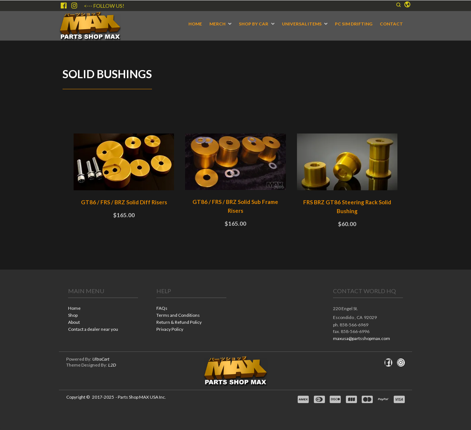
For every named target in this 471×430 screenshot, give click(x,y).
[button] (407, 4)
